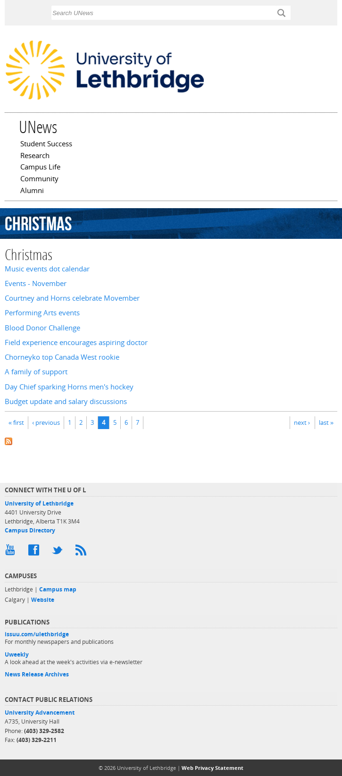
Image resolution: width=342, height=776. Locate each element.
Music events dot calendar (47, 269)
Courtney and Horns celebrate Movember (72, 298)
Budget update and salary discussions (66, 401)
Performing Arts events (42, 313)
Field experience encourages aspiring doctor (76, 342)
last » (326, 422)
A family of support (36, 372)
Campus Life (40, 167)
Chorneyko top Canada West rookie (62, 357)
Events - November (36, 283)
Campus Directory (30, 530)
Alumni (32, 191)
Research (35, 156)
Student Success (46, 144)
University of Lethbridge (39, 503)
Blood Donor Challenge (42, 328)
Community (39, 179)
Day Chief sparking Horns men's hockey (69, 387)
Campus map (57, 589)
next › (302, 422)
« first (16, 422)
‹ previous (46, 422)
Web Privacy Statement (212, 767)
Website (42, 599)
